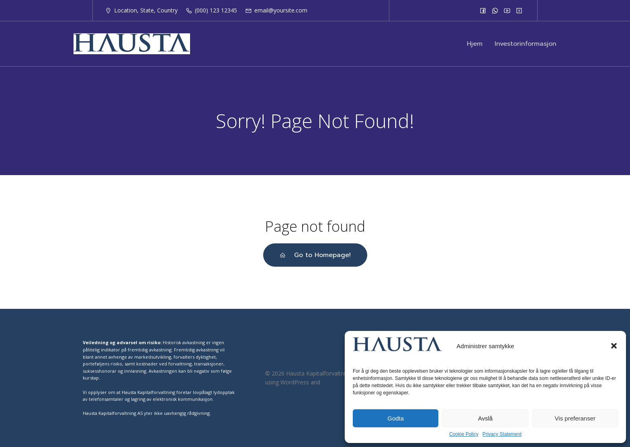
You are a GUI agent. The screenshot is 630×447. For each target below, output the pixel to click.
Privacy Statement (502, 434)
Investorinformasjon (525, 44)
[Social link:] (483, 10)
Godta (395, 418)
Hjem (475, 44)
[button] (614, 346)
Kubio (329, 382)
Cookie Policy (464, 434)
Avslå (485, 418)
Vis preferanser (575, 418)
